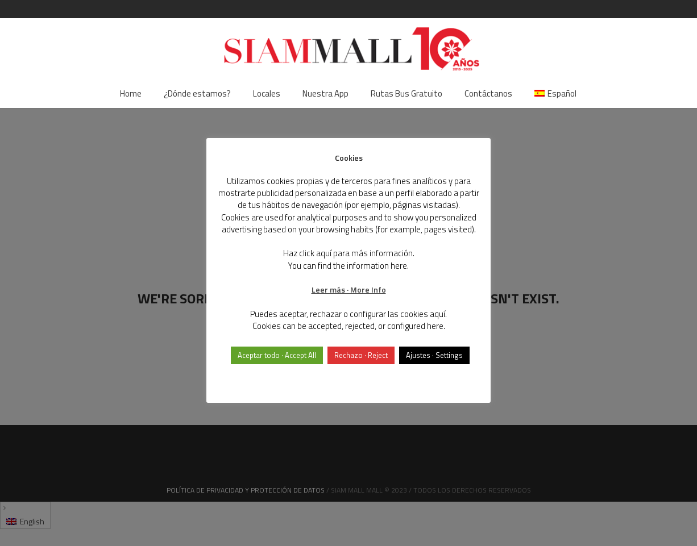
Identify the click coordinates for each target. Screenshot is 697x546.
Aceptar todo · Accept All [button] (277, 355)
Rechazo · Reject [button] (361, 355)
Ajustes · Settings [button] (434, 355)
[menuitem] (555, 94)
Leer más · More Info (349, 289)
